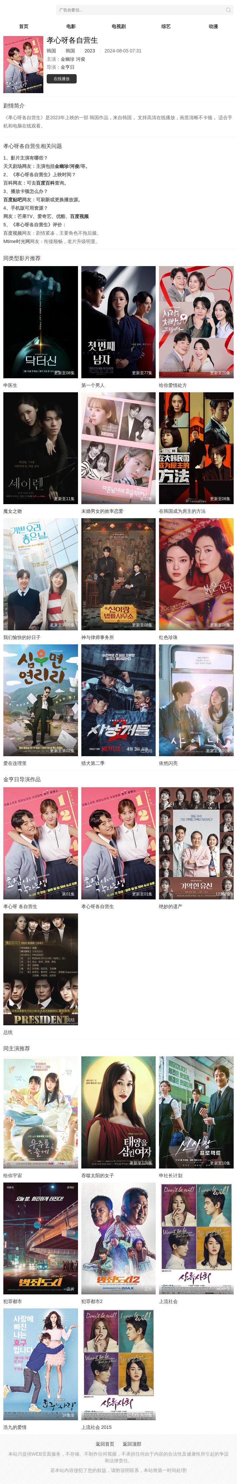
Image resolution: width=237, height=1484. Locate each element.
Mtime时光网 (16, 241)
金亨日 (68, 67)
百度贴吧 (12, 199)
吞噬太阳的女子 (97, 1175)
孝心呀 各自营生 (20, 906)
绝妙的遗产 (170, 906)
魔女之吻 (12, 511)
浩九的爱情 (15, 1427)
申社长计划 (170, 1175)
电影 (71, 26)
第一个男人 (93, 385)
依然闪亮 (168, 763)
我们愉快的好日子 (22, 637)
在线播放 (62, 78)
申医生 (10, 385)
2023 (90, 50)
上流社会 (168, 1301)
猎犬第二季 (93, 763)
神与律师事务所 (97, 637)
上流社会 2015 (96, 1427)
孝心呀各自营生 (97, 906)
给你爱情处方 (173, 385)
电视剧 (119, 26)
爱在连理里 (15, 763)
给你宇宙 (12, 1175)
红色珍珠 (168, 637)
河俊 (80, 59)
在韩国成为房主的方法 (182, 511)
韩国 (51, 50)
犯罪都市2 (92, 1301)
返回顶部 (132, 1444)
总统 (8, 1032)
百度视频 (79, 216)
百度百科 (45, 183)
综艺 (166, 26)
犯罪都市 (12, 1301)
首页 (23, 26)
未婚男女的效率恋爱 (102, 511)
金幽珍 (68, 59)
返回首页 (105, 1444)
